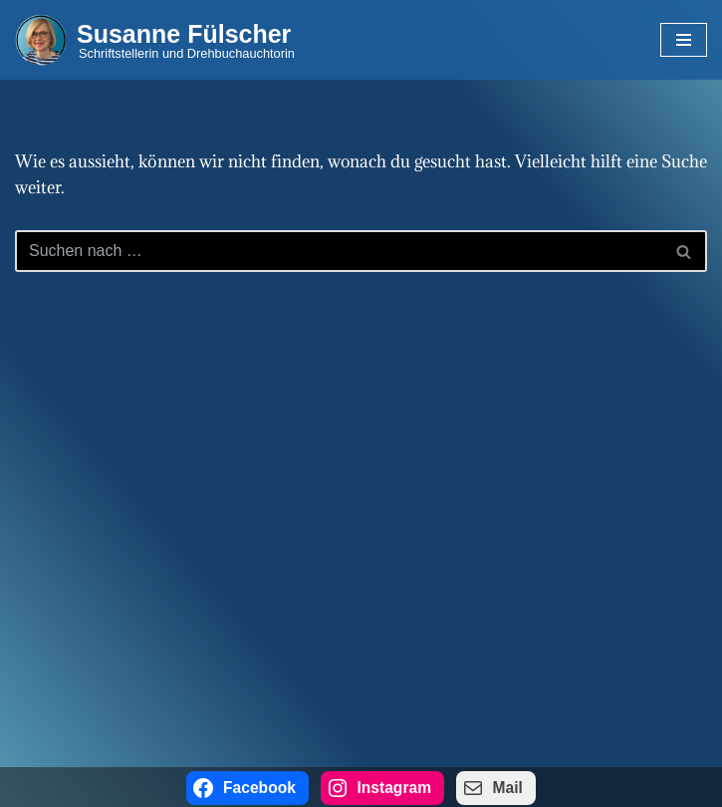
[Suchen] (338, 251)
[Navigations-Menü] (683, 40)
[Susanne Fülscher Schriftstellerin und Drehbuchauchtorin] (155, 40)
